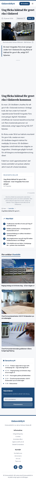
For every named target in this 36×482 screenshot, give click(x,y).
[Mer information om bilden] (32, 42)
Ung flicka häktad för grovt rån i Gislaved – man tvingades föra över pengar (16, 181)
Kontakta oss (18, 453)
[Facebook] (15, 467)
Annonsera (18, 456)
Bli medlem (24, 3)
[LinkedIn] (20, 467)
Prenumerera (18, 404)
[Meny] (32, 4)
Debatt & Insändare (18, 444)
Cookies (18, 436)
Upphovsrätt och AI (18, 442)
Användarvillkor (18, 439)
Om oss (18, 458)
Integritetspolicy (18, 434)
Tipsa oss (18, 461)
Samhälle (11, 208)
